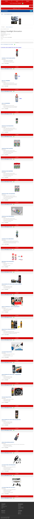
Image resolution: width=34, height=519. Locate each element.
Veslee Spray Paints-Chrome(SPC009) (8, 193)
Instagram (19, 513)
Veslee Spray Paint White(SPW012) (8, 216)
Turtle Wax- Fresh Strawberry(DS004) (8, 58)
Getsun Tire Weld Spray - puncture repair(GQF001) (11, 306)
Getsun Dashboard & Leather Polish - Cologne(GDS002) (11, 374)
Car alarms (19, 506)
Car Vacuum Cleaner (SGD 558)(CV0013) (9, 464)
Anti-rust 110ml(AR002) (6, 80)
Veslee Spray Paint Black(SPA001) (7, 125)
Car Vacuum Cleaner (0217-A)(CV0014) (8, 487)
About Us (2, 505)
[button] (17, 42)
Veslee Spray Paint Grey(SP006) (7, 148)
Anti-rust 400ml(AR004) (6, 103)
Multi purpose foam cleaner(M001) (8, 261)
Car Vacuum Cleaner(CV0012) (7, 351)
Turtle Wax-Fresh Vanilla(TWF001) (8, 238)
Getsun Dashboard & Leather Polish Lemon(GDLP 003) (11, 419)
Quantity (2, 38)
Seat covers (19, 505)
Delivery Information (4, 506)
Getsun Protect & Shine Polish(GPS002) (8, 329)
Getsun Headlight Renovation (8, 14)
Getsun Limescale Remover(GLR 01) (8, 442)
